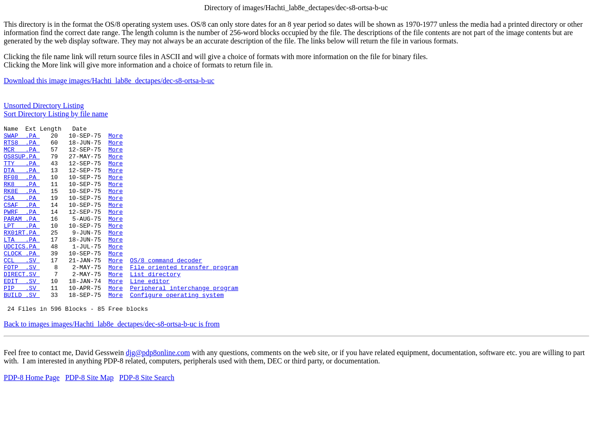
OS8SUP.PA (22, 163)
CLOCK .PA (22, 279)
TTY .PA (22, 171)
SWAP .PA (22, 138)
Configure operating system (177, 329)
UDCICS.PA (22, 271)
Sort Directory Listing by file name (56, 114)
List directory (155, 304)
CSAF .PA (22, 221)
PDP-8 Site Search (146, 415)
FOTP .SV (22, 296)
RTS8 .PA (22, 146)
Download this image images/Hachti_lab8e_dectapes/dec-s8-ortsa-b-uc (109, 81)
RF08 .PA (22, 188)
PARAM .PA (22, 238)
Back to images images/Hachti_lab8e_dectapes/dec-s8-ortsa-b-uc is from (112, 361)
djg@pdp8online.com (158, 390)
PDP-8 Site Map (89, 415)
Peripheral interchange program (184, 321)
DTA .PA (22, 179)
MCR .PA (22, 155)
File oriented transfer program (184, 296)
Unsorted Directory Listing (44, 105)
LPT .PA (22, 246)
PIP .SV (22, 321)
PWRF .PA (22, 229)
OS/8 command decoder (166, 288)
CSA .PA (22, 213)
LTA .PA (22, 263)
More (115, 138)
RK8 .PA (22, 196)
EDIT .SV (22, 312)
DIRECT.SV (22, 304)
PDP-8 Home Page (32, 415)
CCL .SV (22, 288)
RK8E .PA (22, 204)
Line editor (150, 312)
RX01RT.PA (22, 254)
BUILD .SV (22, 329)
